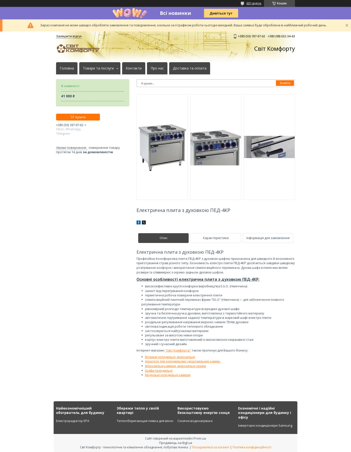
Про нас (157, 68)
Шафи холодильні (159, 370)
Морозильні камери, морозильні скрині (175, 366)
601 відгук (254, 3)
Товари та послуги (98, 68)
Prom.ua (200, 438)
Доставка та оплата (189, 68)
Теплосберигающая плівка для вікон (145, 421)
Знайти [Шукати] (285, 83)
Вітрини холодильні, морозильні (170, 357)
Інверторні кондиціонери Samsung (265, 425)
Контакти (134, 68)
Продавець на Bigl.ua (175, 443)
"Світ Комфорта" (178, 350)
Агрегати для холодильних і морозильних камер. (183, 361)
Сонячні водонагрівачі (195, 421)
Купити (80, 117)
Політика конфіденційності (252, 447)
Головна (67, 68)
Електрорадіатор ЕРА (72, 421)
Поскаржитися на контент (210, 447)
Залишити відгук (69, 36)
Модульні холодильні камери (167, 375)
